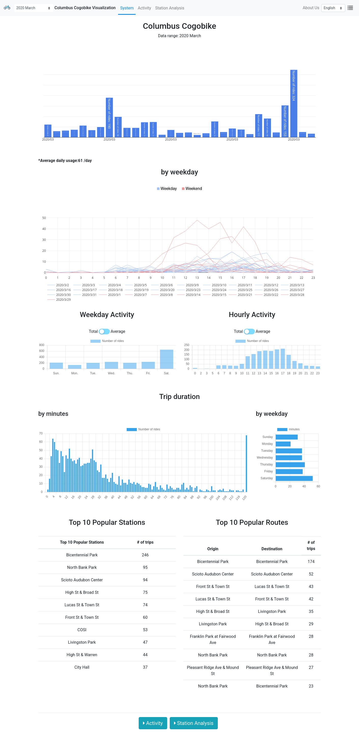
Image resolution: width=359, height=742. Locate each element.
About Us (311, 7)
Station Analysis (169, 8)
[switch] (104, 331)
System (127, 8)
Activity (144, 8)
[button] (167, 189)
